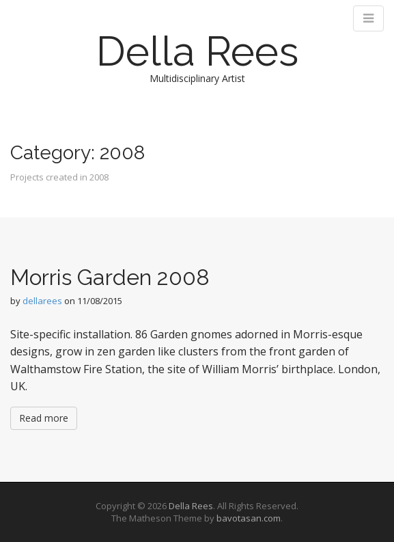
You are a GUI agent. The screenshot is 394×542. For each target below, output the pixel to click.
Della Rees (197, 51)
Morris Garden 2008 (110, 277)
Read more (43, 417)
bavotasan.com (248, 518)
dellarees (42, 301)
